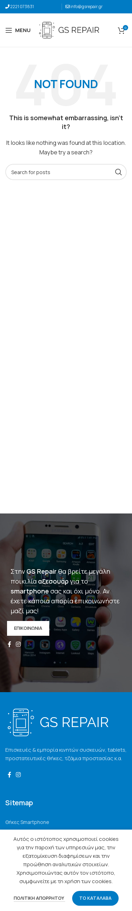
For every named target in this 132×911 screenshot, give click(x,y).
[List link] (66, 822)
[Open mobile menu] (18, 30)
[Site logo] (69, 29)
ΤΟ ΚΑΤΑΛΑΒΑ (95, 898)
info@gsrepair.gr (86, 7)
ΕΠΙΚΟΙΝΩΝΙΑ (28, 628)
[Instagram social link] (18, 644)
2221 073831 (22, 7)
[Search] (66, 172)
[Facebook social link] (9, 644)
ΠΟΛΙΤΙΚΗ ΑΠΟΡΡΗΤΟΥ (39, 898)
